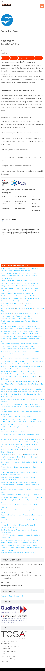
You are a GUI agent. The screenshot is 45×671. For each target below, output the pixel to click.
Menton (3, 276)
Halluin (19, 351)
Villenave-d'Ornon (6, 313)
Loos (14, 351)
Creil (2, 364)
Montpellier (27, 316)
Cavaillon (25, 439)
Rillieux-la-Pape (9, 384)
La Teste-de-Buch (26, 308)
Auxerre (27, 444)
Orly (2, 540)
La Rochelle (24, 291)
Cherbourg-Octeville (36, 336)
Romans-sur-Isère (13, 298)
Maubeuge (13, 354)
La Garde (21, 432)
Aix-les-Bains (29, 389)
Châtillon (35, 462)
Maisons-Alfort (5, 537)
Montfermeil (18, 505)
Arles (38, 283)
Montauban (14, 432)
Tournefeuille (27, 303)
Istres (2, 283)
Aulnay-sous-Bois (37, 495)
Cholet (15, 336)
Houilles (3, 417)
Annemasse (33, 391)
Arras (2, 366)
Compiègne (39, 361)
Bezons (19, 545)
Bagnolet (20, 490)
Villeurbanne (27, 381)
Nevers (3, 349)
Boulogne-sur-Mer (16, 366)
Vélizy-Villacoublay (20, 427)
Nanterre (27, 485)
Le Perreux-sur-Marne (31, 525)
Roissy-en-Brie (28, 404)
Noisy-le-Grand (29, 497)
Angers (20, 336)
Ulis (34, 454)
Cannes (15, 273)
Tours (30, 318)
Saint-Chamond (19, 329)
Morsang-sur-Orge (14, 457)
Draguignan (30, 434)
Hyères (28, 432)
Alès (7, 303)
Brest (26, 301)
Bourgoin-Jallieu (6, 326)
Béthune (25, 366)
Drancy (3, 515)
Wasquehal (25, 359)
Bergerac (26, 296)
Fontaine (27, 321)
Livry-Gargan (26, 495)
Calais (7, 366)
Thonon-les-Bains (12, 391)
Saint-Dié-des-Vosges (12, 444)
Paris (40, 391)
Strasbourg (22, 371)
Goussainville (24, 542)
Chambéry (38, 389)
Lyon (2, 381)
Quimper (20, 301)
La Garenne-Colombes (8, 485)
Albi (2, 432)
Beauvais (7, 364)
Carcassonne (10, 281)
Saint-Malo (14, 318)
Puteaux (3, 467)
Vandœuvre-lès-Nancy (12, 344)
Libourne (29, 306)
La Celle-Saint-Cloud (7, 427)
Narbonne (19, 281)
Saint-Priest (8, 381)
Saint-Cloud (35, 485)
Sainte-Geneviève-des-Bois (9, 459)
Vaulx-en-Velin (18, 381)
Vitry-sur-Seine (10, 535)
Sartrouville (17, 417)
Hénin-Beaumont (28, 364)
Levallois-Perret (25, 472)
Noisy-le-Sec (13, 500)
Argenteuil (4, 552)
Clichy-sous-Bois (18, 497)
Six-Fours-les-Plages (19, 434)
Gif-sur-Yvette (28, 454)
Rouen (11, 396)
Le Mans (21, 389)
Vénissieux (9, 376)
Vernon (38, 298)
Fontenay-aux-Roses (15, 477)
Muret (19, 303)
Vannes (28, 344)
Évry (8, 447)
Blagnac (3, 306)
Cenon (34, 313)
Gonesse (3, 545)
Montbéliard (33, 296)
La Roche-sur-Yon (12, 442)
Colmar (25, 374)
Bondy (23, 510)
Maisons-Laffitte (6, 414)
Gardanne (12, 288)
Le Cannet (22, 273)
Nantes (31, 331)
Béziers (8, 316)
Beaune (27, 293)
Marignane (4, 288)
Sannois (17, 548)
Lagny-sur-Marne (32, 399)
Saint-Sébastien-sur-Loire (8, 331)
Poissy (24, 417)
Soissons (22, 268)
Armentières (17, 359)
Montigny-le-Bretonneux (8, 424)
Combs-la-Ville (5, 406)
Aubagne (3, 286)
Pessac (21, 313)
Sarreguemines (23, 346)
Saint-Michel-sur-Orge (14, 449)
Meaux (36, 404)
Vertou (25, 331)
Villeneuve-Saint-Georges (12, 540)
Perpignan (15, 371)
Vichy (10, 271)
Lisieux (18, 288)
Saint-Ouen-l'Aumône (27, 548)
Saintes (17, 291)
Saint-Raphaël (5, 439)
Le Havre (23, 399)
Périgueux (19, 296)
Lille (33, 349)
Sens (22, 444)
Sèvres (33, 482)
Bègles (18, 308)
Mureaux (9, 417)
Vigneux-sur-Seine (28, 449)
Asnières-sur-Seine (14, 475)
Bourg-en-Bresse (13, 268)
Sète (13, 316)
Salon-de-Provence (23, 283)
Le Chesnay (32, 419)
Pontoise (3, 542)
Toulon (3, 437)
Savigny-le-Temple (6, 412)
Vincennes (34, 530)
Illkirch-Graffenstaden (7, 374)
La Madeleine (36, 351)
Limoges (37, 442)
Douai (10, 359)
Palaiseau (4, 449)
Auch (15, 306)
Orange (40, 439)
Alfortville (15, 520)
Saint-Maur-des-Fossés (8, 530)
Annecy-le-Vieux (23, 391)
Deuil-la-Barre (12, 545)
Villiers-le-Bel (12, 552)
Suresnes (27, 482)
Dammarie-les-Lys (17, 404)
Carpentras (33, 439)
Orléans (25, 333)
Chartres (9, 301)
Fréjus (37, 434)
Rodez (25, 281)
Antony (3, 472)
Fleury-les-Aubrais (15, 333)
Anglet (3, 371)
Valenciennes (26, 351)
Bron (2, 384)
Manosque (17, 271)
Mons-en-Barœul (6, 351)
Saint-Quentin (35, 268)
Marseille (33, 283)
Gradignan (4, 308)
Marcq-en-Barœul (12, 361)
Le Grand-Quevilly (17, 394)
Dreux (14, 301)
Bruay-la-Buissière (34, 366)
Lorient (23, 344)
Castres (6, 432)
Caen (37, 288)
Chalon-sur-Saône (12, 389)
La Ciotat (31, 286)
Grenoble (3, 323)
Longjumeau (16, 462)
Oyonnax (3, 268)
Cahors (31, 333)
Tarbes (8, 371)
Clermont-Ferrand (10, 369)
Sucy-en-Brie (25, 530)
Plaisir (29, 417)
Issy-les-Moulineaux (26, 467)
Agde (2, 316)
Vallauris (3, 273)
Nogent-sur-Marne (6, 527)
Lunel (2, 318)
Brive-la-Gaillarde (19, 293)
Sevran (3, 495)
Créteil (23, 540)
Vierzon (3, 293)
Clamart (9, 467)
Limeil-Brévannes (6, 520)
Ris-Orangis (24, 447)
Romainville (38, 497)
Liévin (20, 364)
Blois (2, 329)
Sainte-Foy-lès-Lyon (34, 384)
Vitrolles (17, 286)
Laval (2, 344)
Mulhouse (40, 374)
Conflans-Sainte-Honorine (8, 422)
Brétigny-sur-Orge (35, 457)
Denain (22, 361)
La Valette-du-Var (6, 434)
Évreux (3, 301)
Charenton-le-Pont (6, 532)
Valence (23, 298)
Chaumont (32, 339)
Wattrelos (16, 349)
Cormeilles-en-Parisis (7, 548)
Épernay (8, 339)
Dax (23, 326)
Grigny (18, 447)
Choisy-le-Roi (24, 520)
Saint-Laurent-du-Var (13, 276)
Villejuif (3, 535)
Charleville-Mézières (7, 278)
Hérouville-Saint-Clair (28, 288)
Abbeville (34, 427)
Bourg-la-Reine (12, 490)
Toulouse (10, 306)
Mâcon (3, 389)
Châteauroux (23, 318)
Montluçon (4, 271)
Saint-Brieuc (4, 296)
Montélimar (30, 298)
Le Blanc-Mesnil (11, 515)
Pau (18, 369)
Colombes (4, 477)
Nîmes (3, 303)
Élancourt (19, 424)
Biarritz (30, 369)
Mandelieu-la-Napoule (31, 276)
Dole (19, 326)
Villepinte (21, 500)
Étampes (10, 452)
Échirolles (35, 321)
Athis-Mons (4, 457)
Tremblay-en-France (7, 505)
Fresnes (3, 522)
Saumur (26, 336)
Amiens (3, 429)
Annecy (3, 391)
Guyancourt (11, 419)
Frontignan (19, 316)
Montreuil (18, 495)
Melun (9, 409)
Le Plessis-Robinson (13, 472)
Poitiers (21, 442)
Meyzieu (34, 381)
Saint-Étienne (9, 329)
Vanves (20, 482)
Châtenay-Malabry (6, 482)
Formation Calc (6, 596)
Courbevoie (4, 479)
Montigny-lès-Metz (35, 346)
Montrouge (12, 479)
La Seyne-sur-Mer (16, 439)
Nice (22, 276)
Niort (28, 427)
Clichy (15, 482)
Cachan (15, 527)
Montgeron (25, 457)
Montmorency (36, 540)
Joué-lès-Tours (5, 321)
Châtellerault (29, 442)
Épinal (2, 444)
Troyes (3, 281)
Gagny (19, 515)
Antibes (9, 273)
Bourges (9, 293)
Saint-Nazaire (5, 333)
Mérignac (28, 313)
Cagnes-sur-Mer (31, 273)
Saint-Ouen (16, 510)
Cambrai (3, 361)
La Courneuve (29, 490)
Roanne (27, 329)
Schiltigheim (31, 371)
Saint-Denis (4, 497)
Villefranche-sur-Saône (21, 376)
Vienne (14, 326)
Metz (8, 346)
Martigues (11, 286)
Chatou (19, 419)
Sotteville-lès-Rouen (13, 399)
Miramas (24, 286)
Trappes (24, 419)
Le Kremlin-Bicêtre (18, 525)
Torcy (8, 404)
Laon (28, 268)
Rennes (7, 318)
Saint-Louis (32, 374)
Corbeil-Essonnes (6, 454)
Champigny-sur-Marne (23, 535)
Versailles (4, 419)
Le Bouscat (22, 306)
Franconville (32, 542)
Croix (2, 356)
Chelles (3, 404)
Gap (22, 271)
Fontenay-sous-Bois (29, 515)
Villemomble (10, 495)
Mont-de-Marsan (31, 326)
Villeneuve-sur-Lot (6, 336)
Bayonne (23, 369)
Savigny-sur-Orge (6, 462)
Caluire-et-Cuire (33, 376)
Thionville (14, 346)
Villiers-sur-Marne (6, 525)
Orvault (20, 331)
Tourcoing (21, 354)
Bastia (32, 552)
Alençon (14, 364)
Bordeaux (11, 308)
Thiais (18, 530)
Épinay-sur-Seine (31, 510)
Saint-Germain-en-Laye (35, 422)
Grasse (27, 271)
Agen (36, 333)
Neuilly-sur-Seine (27, 462)
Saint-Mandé (33, 520)
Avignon (3, 442)
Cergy (28, 540)
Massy (15, 454)
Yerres (20, 454)
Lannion (12, 296)
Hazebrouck (4, 354)
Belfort (33, 444)
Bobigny (28, 500)
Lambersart (34, 359)
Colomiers (13, 303)
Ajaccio (26, 552)
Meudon (16, 467)
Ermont (16, 542)
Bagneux (3, 490)
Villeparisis (29, 412)
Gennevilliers (20, 485)
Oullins (3, 376)
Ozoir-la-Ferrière (29, 406)
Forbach (3, 346)
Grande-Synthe (29, 361)
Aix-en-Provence (11, 283)
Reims (3, 339)
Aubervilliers (4, 500)
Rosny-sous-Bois (6, 510)
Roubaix (9, 349)
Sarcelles (20, 552)
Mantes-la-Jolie (22, 422)
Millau (30, 281)
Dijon (32, 293)
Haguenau (18, 374)
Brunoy (3, 447)
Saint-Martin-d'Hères (17, 321)
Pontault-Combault (16, 406)
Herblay (10, 542)
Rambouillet (36, 412)
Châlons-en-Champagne (20, 339)
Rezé (36, 331)
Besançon (4, 298)
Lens (2, 369)
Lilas (10, 497)
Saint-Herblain (36, 329)
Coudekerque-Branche (32, 354)
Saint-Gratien (27, 545)
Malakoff (3, 487)
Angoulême (10, 291)
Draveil (13, 447)
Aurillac (3, 291)
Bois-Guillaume (28, 394)
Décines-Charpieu (21, 384)
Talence (15, 313)
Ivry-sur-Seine (35, 535)
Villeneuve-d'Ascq (25, 349)
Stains (25, 505)
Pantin (30, 505)
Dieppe (3, 399)
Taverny (35, 545)
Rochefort (33, 291)
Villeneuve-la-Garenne (29, 477)
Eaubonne (11, 550)
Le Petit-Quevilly (5, 394)
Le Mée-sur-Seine (19, 412)
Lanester (34, 344)
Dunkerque (4, 359)
